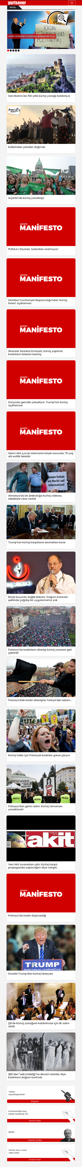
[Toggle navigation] (71, 2)
